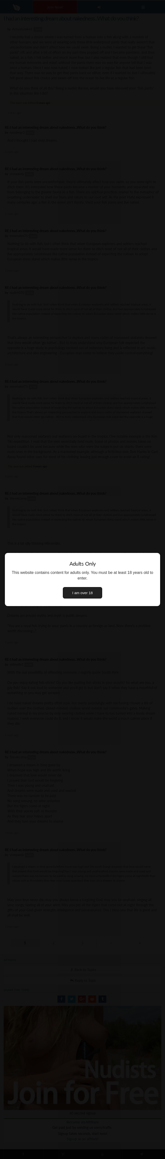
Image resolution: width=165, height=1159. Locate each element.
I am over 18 (82, 593)
